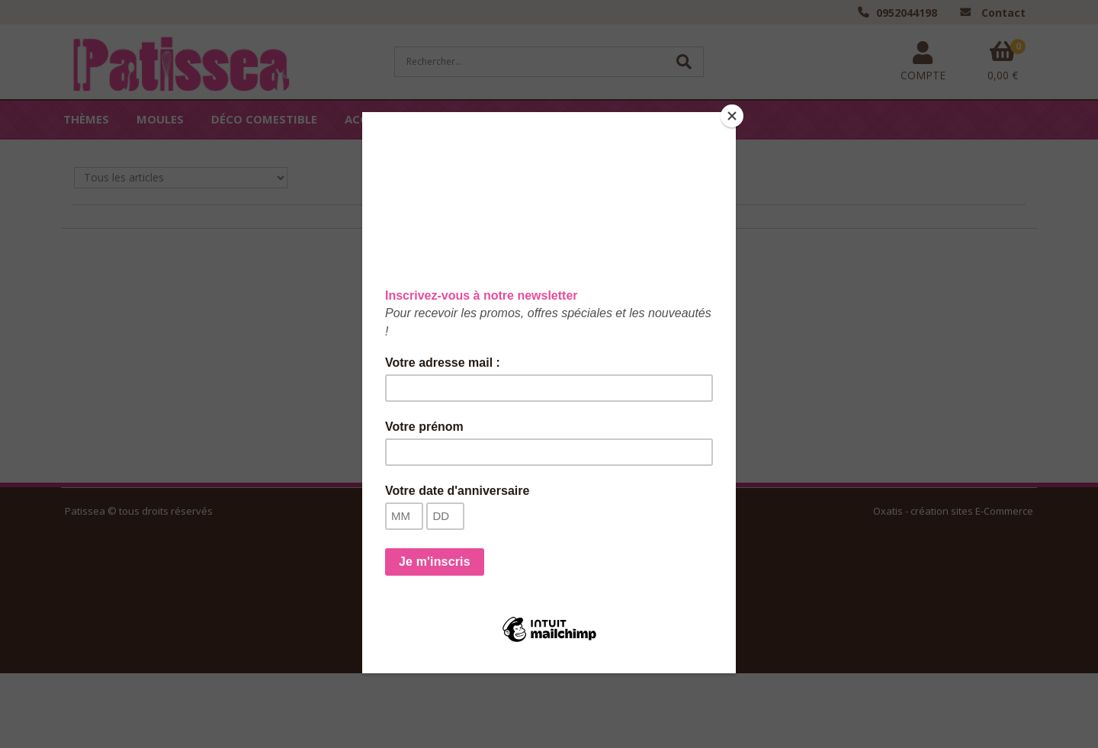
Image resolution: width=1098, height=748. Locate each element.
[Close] (732, 115)
